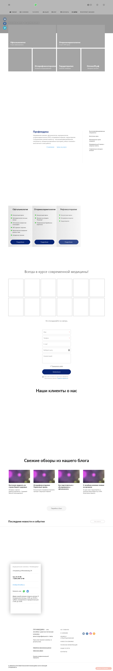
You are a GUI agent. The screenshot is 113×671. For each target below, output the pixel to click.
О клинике (64, 633)
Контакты (63, 651)
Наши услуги (65, 648)
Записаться (56, 372)
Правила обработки (62, 378)
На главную (64, 629)
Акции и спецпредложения (67, 637)
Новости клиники (67, 641)
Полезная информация (68, 645)
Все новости (98, 521)
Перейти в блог (56, 508)
